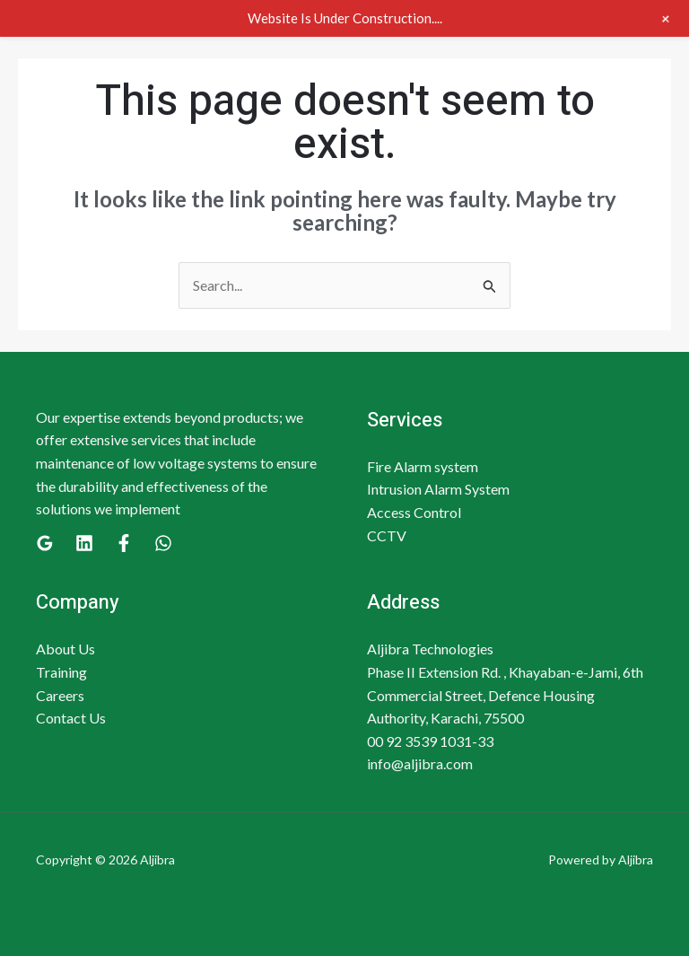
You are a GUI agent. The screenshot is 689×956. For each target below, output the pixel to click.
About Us (65, 648)
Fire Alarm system (422, 466)
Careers (60, 695)
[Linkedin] (84, 543)
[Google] (45, 543)
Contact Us (71, 717)
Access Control (414, 512)
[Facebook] (124, 543)
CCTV (386, 535)
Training (61, 671)
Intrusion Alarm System (438, 488)
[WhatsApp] (163, 543)
